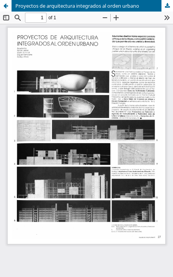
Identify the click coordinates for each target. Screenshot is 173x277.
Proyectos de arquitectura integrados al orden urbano (77, 5)
